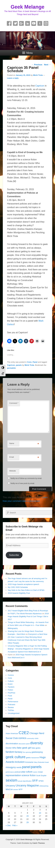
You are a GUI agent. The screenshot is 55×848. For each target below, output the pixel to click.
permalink (11, 368)
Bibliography (13, 628)
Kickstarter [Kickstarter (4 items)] (29, 762)
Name (11, 443)
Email (11, 457)
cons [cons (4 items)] (36, 738)
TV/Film (11, 710)
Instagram (46, 23)
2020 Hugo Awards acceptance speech (23, 584)
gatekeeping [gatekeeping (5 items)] (37, 752)
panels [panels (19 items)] (36, 767)
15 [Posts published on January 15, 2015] (27, 816)
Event (10, 684)
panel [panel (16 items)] (26, 767)
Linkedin (27, 23)
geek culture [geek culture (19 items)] (15, 757)
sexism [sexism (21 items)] (11, 780)
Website (12, 471)
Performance (13, 702)
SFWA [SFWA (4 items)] (41, 781)
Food (10, 696)
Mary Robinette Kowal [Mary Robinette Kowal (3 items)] (41, 762)
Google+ (21, 23)
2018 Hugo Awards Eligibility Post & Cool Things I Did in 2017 (28, 616)
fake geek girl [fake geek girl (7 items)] (24, 747)
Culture (11, 681)
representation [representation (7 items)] (13, 775)
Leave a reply (13, 78)
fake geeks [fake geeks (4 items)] (36, 748)
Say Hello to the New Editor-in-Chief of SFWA (26, 590)
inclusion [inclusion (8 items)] (20, 761)
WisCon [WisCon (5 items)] (9, 789)
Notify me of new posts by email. (23, 483)
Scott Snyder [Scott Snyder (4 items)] (41, 775)
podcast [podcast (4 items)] (17, 772)
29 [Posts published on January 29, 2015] (27, 822)
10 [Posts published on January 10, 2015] (40, 813)
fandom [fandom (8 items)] (10, 751)
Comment (13, 403)
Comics (11, 675)
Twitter (15, 23)
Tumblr (39, 23)
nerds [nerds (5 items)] (19, 767)
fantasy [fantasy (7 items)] (19, 752)
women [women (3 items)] (15, 789)
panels (19, 365)
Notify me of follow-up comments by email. (26, 478)
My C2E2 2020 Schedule (18, 587)
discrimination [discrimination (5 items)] (12, 743)
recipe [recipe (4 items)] (40, 772)
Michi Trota (38, 75)
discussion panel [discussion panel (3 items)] (24, 744)
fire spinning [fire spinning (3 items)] (27, 752)
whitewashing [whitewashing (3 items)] (43, 786)
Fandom (11, 687)
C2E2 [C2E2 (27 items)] (24, 732)
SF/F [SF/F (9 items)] (35, 780)
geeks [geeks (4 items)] (28, 758)
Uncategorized (13, 713)
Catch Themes (38, 843)
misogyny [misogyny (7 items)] (11, 767)
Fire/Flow (11, 693)
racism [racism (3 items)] (35, 772)
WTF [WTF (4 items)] (21, 789)
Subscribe (14, 555)
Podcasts (11, 704)
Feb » (14, 825)
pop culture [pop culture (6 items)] (26, 771)
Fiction (10, 690)
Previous (37, 65)
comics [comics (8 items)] (22, 738)
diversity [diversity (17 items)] (36, 743)
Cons (29, 362)
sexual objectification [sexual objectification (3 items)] (24, 781)
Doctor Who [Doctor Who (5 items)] (11, 748)
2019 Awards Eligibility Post (19, 593)
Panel (35, 362)
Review (11, 707)
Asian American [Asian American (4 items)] (12, 733)
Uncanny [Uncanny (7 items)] (10, 785)
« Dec (8, 825)
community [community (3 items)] (30, 738)
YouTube (33, 23)
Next (47, 65)
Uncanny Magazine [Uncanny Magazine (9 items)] (27, 785)
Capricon (39, 86)
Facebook (9, 23)
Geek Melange (27, 7)
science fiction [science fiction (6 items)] (29, 775)
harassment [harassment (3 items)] (35, 757)
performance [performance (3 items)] (10, 772)
